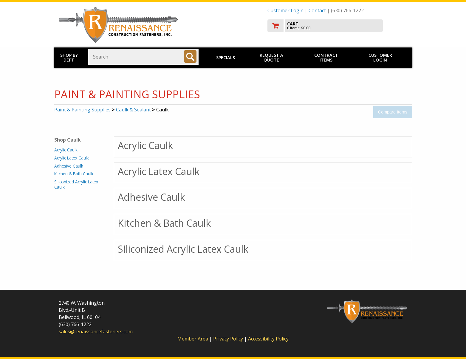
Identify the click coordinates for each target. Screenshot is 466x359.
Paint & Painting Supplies (82, 109)
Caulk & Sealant (133, 109)
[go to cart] (337, 25)
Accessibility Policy (268, 338)
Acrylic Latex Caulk (71, 158)
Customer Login (285, 10)
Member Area (192, 338)
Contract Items (326, 57)
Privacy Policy (228, 338)
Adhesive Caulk (68, 166)
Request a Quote (271, 57)
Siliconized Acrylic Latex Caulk (76, 184)
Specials (225, 57)
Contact (317, 10)
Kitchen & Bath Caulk (73, 174)
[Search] (190, 56)
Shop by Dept (69, 57)
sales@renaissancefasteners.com (96, 331)
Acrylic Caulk (66, 150)
